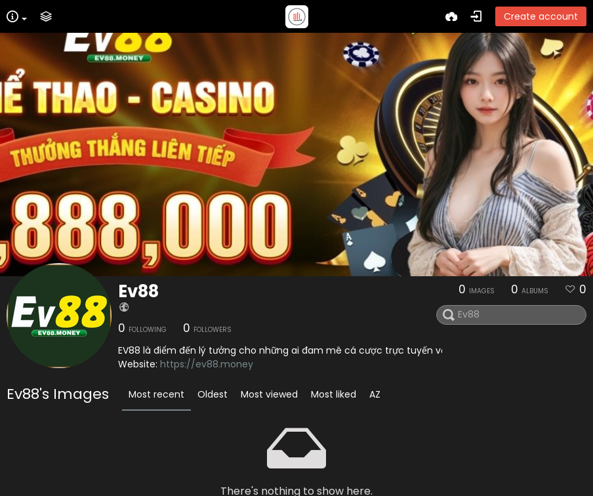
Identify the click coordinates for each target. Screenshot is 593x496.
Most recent (156, 394)
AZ (374, 394)
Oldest (212, 394)
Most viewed (269, 394)
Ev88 (138, 291)
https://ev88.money (206, 364)
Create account (541, 16)
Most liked (333, 394)
